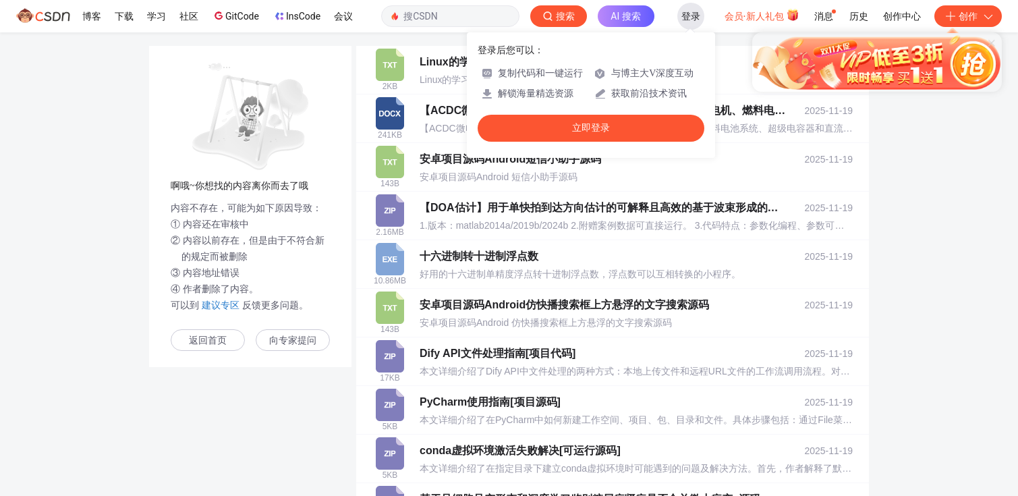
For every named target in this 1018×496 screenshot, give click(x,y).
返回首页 (208, 340)
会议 (343, 16)
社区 (188, 16)
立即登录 (591, 128)
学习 (156, 16)
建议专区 (220, 305)
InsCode (296, 16)
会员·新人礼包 (762, 15)
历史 (858, 16)
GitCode (235, 15)
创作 (968, 16)
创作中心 (902, 16)
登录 (690, 16)
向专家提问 (292, 340)
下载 (124, 16)
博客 (91, 16)
